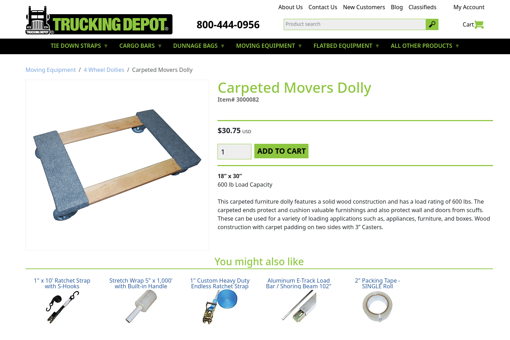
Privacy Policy (226, 324)
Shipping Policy (141, 324)
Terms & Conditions (276, 324)
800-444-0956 (228, 24)
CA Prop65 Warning (363, 324)
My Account (468, 7)
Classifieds (423, 7)
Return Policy (185, 324)
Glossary (320, 324)
